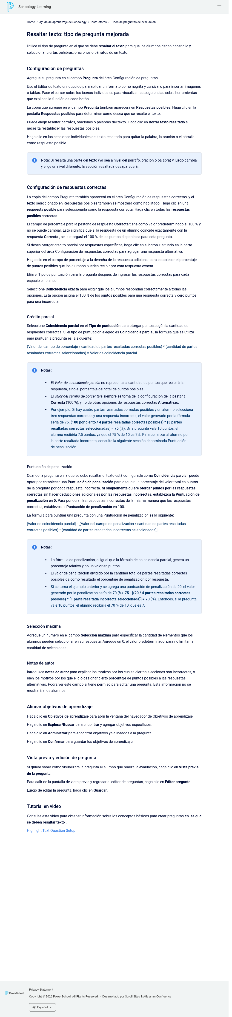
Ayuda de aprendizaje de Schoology (62, 22)
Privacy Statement (41, 989)
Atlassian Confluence (157, 996)
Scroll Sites (132, 996)
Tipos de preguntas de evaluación (133, 22)
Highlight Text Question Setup (51, 830)
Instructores (99, 22)
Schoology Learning (34, 7)
